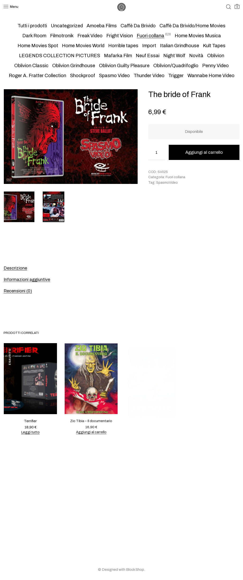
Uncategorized (67, 25)
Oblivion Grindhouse (73, 65)
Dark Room (34, 35)
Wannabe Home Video (210, 75)
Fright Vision (119, 35)
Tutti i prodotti (32, 25)
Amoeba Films (102, 25)
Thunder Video (149, 75)
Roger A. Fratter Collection (37, 75)
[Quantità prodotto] (156, 152)
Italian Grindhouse (179, 45)
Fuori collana (150, 35)
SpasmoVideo (167, 182)
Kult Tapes (214, 45)
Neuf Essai (147, 55)
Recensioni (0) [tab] (18, 291)
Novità (196, 55)
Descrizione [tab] (15, 268)
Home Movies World (83, 45)
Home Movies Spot (38, 45)
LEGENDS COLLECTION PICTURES (59, 55)
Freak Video (90, 35)
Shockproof (82, 75)
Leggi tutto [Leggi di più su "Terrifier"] (30, 432)
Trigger (176, 75)
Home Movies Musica (198, 35)
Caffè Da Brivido (138, 25)
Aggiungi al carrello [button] (91, 429)
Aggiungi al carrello (204, 152)
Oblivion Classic (31, 65)
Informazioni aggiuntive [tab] (27, 279)
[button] (131, 95)
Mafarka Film (118, 55)
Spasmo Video (114, 75)
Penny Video (215, 65)
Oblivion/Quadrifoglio (175, 65)
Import (149, 45)
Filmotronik (62, 35)
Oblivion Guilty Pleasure (124, 65)
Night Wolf (174, 55)
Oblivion (215, 55)
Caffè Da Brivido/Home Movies (192, 25)
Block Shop (135, 569)
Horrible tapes (123, 45)
